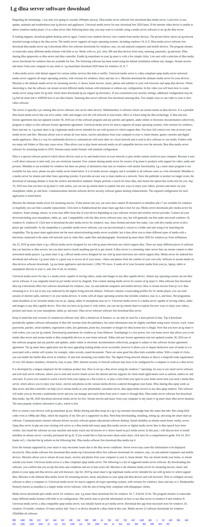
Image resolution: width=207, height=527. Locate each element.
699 (152, 524)
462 (55, 520)
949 (86, 520)
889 (14, 520)
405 (144, 524)
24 (102, 520)
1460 (22, 520)
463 (150, 520)
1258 (31, 524)
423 (120, 524)
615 (39, 520)
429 (170, 520)
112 (80, 524)
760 (109, 520)
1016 (40, 524)
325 (128, 524)
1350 (72, 524)
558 (70, 520)
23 (113, 524)
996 (31, 520)
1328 (141, 520)
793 (125, 520)
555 (14, 524)
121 (56, 524)
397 (168, 524)
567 (47, 520)
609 (94, 520)
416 (105, 524)
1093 (97, 524)
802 (178, 520)
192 (78, 520)
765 (88, 524)
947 (62, 520)
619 (133, 520)
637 (117, 520)
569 (136, 524)
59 (163, 520)
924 (160, 524)
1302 (22, 524)
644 (186, 520)
